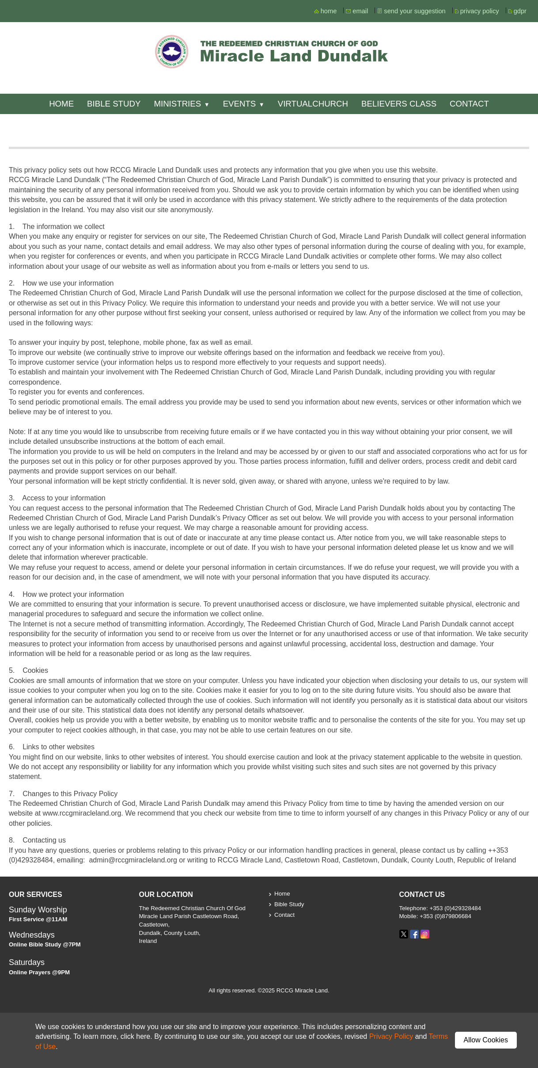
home (329, 11)
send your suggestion (414, 11)
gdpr (520, 11)
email (360, 11)
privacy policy (479, 11)
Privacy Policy (391, 1036)
